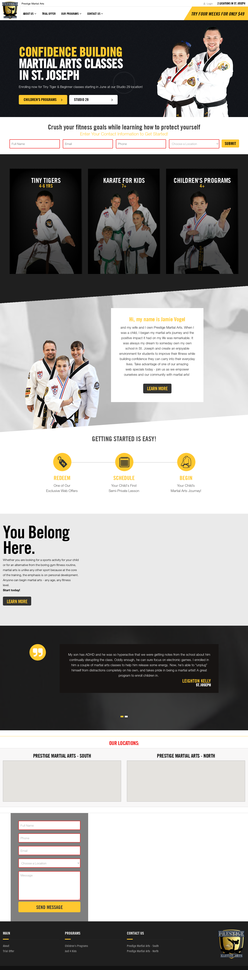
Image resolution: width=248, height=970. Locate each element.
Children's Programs (43, 99)
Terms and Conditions (173, 961)
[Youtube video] (165, 555)
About (6, 931)
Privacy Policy (150, 961)
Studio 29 (96, 99)
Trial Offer (49, 14)
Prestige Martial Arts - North (186, 741)
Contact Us (95, 15)
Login (208, 3)
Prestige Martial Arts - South (62, 741)
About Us (29, 15)
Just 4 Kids (71, 937)
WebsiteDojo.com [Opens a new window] (121, 961)
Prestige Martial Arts (33, 3)
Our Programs (71, 15)
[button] (122, 702)
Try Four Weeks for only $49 (217, 14)
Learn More (157, 388)
